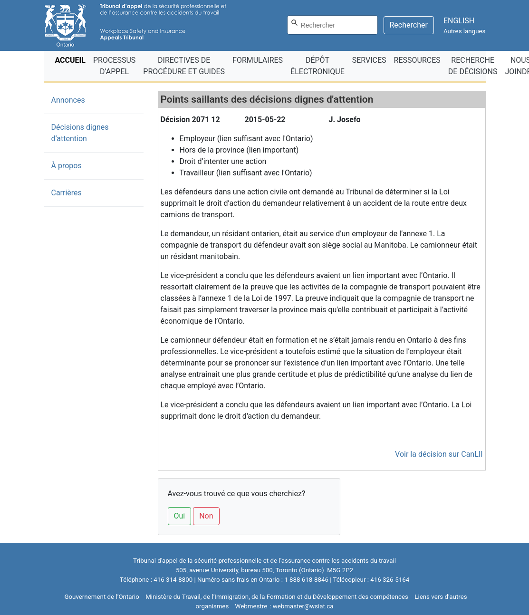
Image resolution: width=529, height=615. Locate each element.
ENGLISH (458, 20)
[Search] (332, 25)
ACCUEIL (72, 59)
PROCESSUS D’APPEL (114, 66)
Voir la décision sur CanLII (438, 454)
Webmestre (251, 606)
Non (206, 515)
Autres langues (464, 31)
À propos (66, 165)
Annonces (82, 99)
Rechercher (409, 24)
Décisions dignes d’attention (80, 133)
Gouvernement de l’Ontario (101, 596)
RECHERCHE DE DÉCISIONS (473, 66)
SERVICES (369, 60)
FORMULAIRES (257, 60)
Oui (179, 515)
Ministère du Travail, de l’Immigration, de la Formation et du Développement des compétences (276, 596)
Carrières (66, 192)
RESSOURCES (417, 60)
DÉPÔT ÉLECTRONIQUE (317, 66)
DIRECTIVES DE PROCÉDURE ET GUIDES (184, 66)
